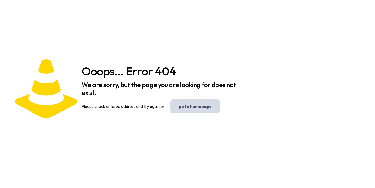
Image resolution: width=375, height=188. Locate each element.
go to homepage (195, 106)
